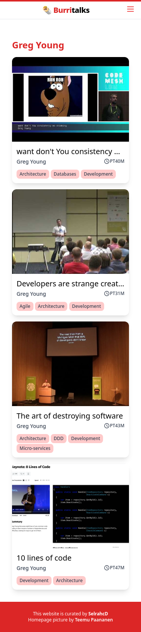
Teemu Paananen (94, 620)
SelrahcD (98, 613)
